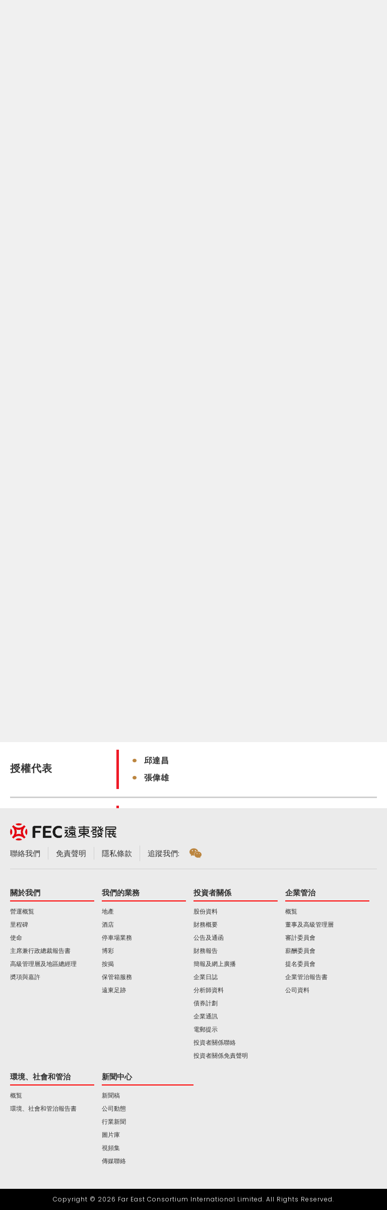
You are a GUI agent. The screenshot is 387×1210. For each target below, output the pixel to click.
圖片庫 (111, 1135)
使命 (16, 938)
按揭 (108, 964)
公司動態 (114, 1109)
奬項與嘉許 (25, 977)
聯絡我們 (25, 853)
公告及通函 (209, 938)
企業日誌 (206, 977)
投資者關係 (212, 892)
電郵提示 (206, 1029)
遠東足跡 (114, 990)
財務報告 (206, 951)
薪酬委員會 (300, 951)
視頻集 (111, 1148)
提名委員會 (300, 964)
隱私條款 (117, 853)
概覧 (291, 912)
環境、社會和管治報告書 (43, 1109)
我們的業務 (121, 892)
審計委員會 (300, 938)
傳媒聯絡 (114, 1161)
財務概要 (206, 925)
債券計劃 (206, 1003)
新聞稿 (111, 1096)
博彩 (108, 951)
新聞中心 (117, 1076)
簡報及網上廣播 (215, 964)
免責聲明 (71, 853)
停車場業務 (117, 938)
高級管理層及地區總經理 (43, 964)
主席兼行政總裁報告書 (40, 951)
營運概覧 (22, 912)
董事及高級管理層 (309, 925)
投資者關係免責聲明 (221, 1056)
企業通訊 (206, 1016)
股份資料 (206, 912)
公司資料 (297, 990)
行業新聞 (114, 1122)
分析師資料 (209, 990)
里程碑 (19, 925)
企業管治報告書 (306, 977)
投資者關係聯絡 (215, 1043)
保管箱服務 (117, 977)
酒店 (108, 925)
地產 (108, 912)
